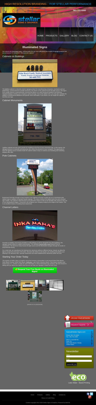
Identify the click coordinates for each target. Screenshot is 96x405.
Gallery (64, 36)
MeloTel (67, 402)
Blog (74, 36)
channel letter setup (44, 244)
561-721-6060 (79, 10)
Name (68, 354)
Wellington (29, 262)
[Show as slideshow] (35, 304)
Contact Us (86, 36)
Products (51, 36)
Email (67, 359)
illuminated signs (17, 51)
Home (40, 36)
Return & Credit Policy (48, 398)
